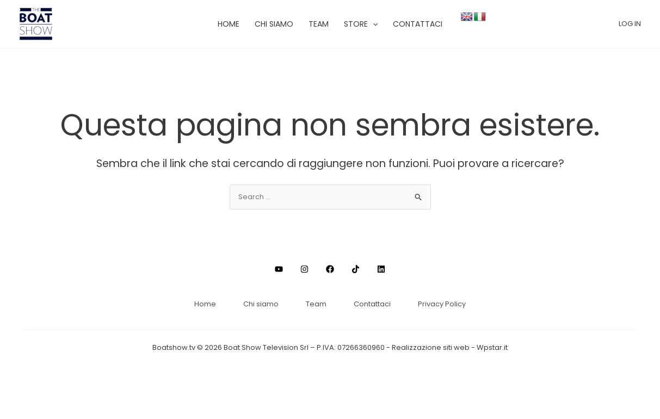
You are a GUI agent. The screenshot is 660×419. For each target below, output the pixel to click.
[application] (373, 24)
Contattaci (372, 304)
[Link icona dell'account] (630, 23)
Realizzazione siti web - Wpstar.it (450, 347)
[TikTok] (355, 269)
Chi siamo (261, 304)
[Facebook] (330, 269)
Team (316, 304)
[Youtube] (278, 269)
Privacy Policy (442, 304)
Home (205, 304)
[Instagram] (304, 269)
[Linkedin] (381, 269)
